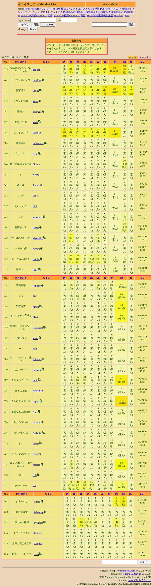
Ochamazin (38, 143)
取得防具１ (79, 12)
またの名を (21, 62)
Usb (34, 475)
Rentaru (38, 533)
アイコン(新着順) (120, 8)
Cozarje (36, 422)
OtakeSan (37, 433)
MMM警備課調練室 (97, 15)
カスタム (118, 15)
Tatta (36, 554)
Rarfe (35, 122)
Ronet (35, 101)
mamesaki (37, 217)
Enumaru (37, 370)
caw (34, 295)
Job (53, 8)
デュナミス (57, 12)
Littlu (35, 380)
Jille (35, 348)
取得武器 (68, 12)
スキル (86, 8)
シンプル (46, 8)
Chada (37, 501)
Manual (36, 8)
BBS (127, 15)
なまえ (46, 62)
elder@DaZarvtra (132, 573)
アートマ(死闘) (78, 15)
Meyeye (36, 69)
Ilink (35, 206)
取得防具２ (92, 12)
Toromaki (37, 185)
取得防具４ (117, 12)
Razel (35, 269)
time (142, 62)
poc (34, 485)
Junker (36, 306)
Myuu (35, 317)
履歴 (110, 15)
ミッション (34, 12)
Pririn (35, 154)
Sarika (36, 90)
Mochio (36, 464)
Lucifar (36, 259)
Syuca (35, 195)
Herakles (37, 80)
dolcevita (37, 359)
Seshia (36, 443)
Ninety (36, 174)
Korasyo (37, 453)
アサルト (45, 12)
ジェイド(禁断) (29, 15)
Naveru (36, 248)
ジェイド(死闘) (62, 15)
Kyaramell (38, 390)
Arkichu (36, 285)
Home (27, 8)
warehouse (38, 327)
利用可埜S (105, 8)
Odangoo (37, 132)
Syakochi (38, 522)
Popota (36, 401)
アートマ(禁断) (45, 15)
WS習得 (95, 8)
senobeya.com (127, 570)
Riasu (35, 338)
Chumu (36, 164)
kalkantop (38, 512)
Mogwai (38, 543)
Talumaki (37, 111)
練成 (63, 8)
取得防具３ (104, 12)
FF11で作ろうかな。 (139, 580)
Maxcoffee (38, 238)
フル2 (69, 8)
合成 (58, 8)
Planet (36, 227)
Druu (35, 412)
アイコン (77, 8)
